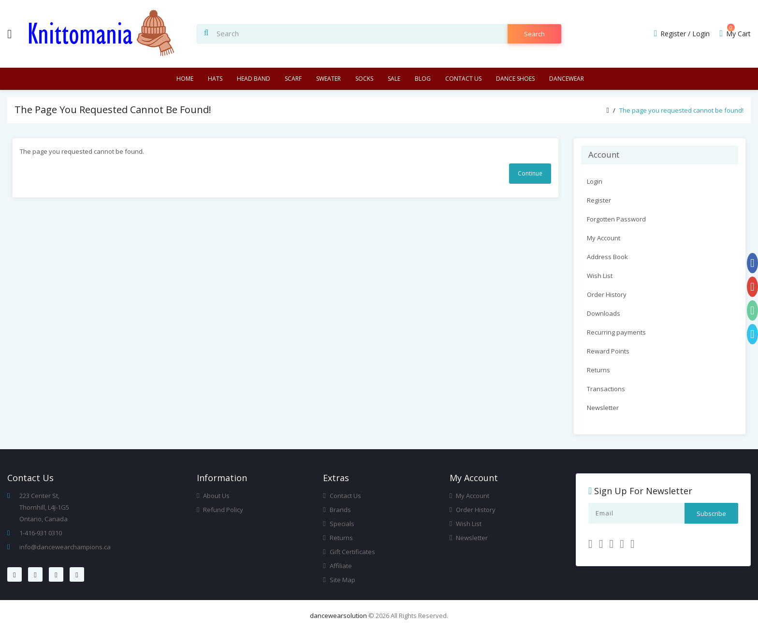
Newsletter (603, 407)
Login (701, 33)
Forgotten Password (616, 219)
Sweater (328, 78)
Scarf (293, 78)
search (534, 33)
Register (673, 33)
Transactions (606, 388)
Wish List (599, 275)
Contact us (463, 78)
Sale (394, 78)
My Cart (735, 33)
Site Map (339, 579)
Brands (336, 509)
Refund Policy (220, 509)
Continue (530, 173)
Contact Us (342, 495)
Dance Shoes (515, 78)
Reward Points (608, 351)
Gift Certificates (349, 551)
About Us (213, 495)
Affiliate (337, 565)
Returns (598, 370)
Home (184, 78)
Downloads (603, 313)
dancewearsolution (338, 615)
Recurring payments (616, 332)
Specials (338, 523)
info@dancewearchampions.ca (65, 547)
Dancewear (566, 78)
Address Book (607, 256)
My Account (603, 238)
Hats (215, 78)
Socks (364, 78)
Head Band (253, 78)
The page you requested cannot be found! (681, 110)
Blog (423, 78)
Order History (607, 294)
